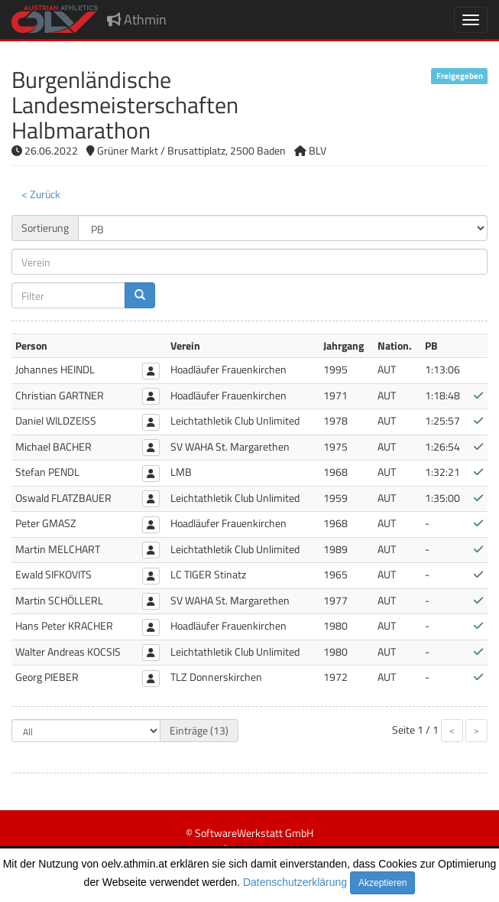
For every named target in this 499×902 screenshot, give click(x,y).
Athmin (137, 19)
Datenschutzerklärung (295, 882)
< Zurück (40, 194)
